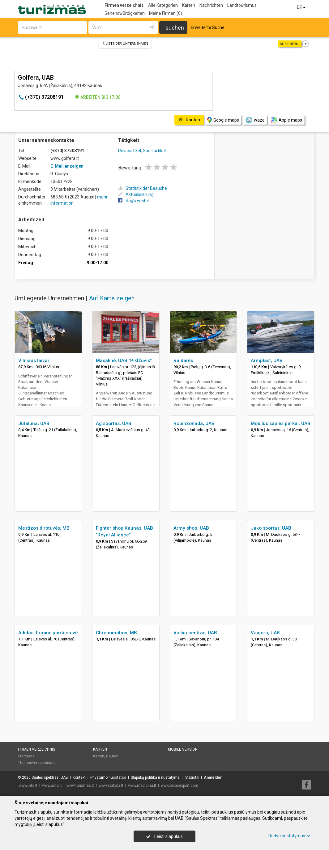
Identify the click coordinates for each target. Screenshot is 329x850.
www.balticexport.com (179, 785)
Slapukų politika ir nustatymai (156, 777)
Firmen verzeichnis (124, 5)
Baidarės (183, 360)
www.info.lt (28, 785)
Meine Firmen (165, 13)
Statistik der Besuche (142, 188)
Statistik (192, 777)
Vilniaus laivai (33, 360)
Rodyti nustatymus (289, 835)
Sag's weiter (133, 200)
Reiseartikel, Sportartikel (142, 150)
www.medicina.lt (142, 785)
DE (301, 7)
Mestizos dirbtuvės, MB (44, 528)
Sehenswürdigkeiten (125, 13)
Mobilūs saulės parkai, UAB (280, 423)
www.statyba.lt (111, 785)
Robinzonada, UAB (194, 423)
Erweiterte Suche (207, 27)
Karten (188, 5)
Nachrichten (211, 5)
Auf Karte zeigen (112, 298)
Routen (112, 756)
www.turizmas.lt (80, 785)
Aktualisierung (136, 194)
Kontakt (79, 777)
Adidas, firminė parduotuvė (48, 632)
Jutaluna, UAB (33, 423)
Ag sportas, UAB (113, 423)
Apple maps (286, 120)
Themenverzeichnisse (37, 762)
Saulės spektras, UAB (50, 777)
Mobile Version (183, 749)
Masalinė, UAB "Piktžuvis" (124, 360)
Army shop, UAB (191, 528)
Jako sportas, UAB (271, 528)
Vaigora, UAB (265, 632)
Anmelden (213, 777)
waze (255, 120)
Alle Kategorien (163, 5)
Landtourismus (242, 5)
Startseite (26, 756)
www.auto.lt (52, 785)
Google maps (223, 120)
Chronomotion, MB (116, 632)
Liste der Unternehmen (125, 44)
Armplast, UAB (267, 360)
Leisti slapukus (164, 836)
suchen (174, 27)
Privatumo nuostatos (108, 777)
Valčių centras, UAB (195, 632)
